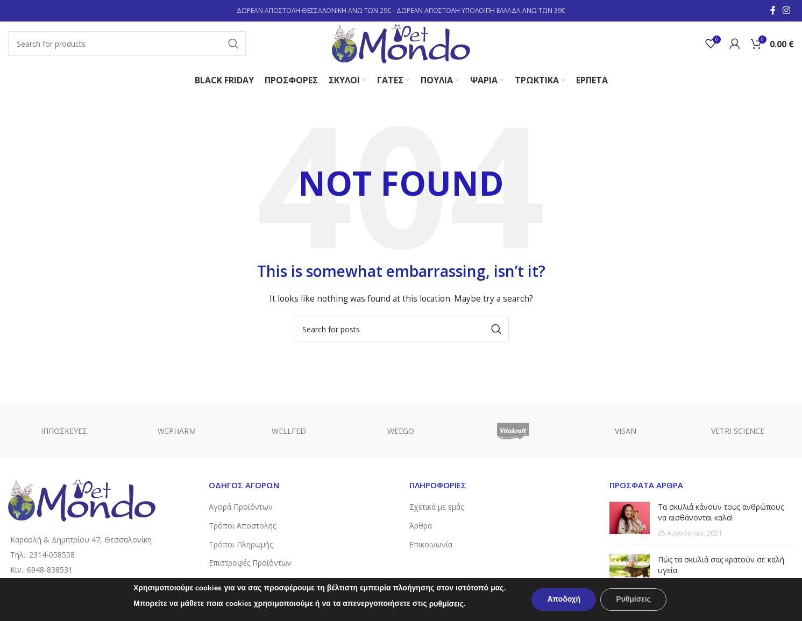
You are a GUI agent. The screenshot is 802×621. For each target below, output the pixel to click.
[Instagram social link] (786, 11)
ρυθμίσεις (445, 604)
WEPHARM (177, 432)
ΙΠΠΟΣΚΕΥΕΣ (64, 432)
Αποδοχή (563, 599)
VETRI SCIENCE (737, 432)
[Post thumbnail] (629, 521)
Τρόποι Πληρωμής (241, 545)
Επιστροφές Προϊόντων (250, 564)
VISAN (625, 432)
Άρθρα (420, 527)
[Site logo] (401, 43)
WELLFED (289, 432)
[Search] (126, 44)
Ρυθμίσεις (633, 599)
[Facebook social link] (772, 11)
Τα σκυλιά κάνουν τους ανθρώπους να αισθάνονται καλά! (721, 513)
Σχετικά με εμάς (436, 508)
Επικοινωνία (430, 545)
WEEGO (400, 432)
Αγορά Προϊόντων (241, 508)
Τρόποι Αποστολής (242, 527)
